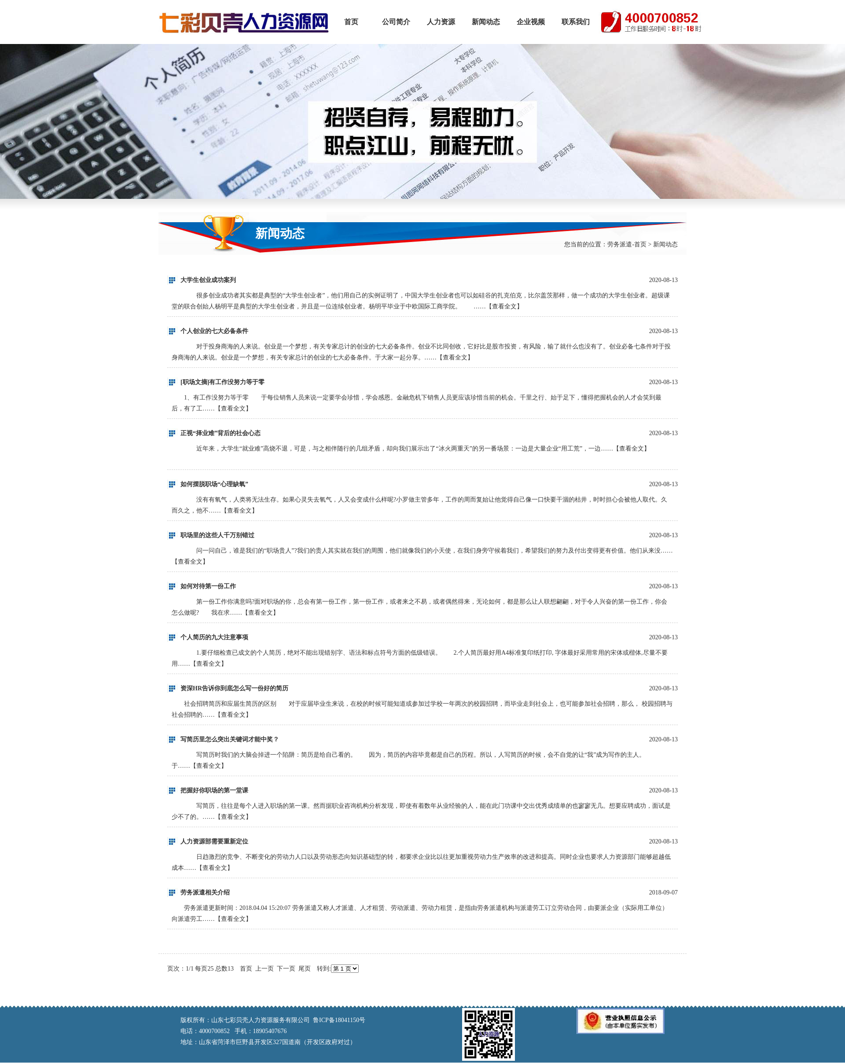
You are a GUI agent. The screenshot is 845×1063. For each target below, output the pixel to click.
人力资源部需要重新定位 (214, 841)
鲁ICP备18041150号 (339, 1020)
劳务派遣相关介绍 (205, 892)
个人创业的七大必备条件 (214, 331)
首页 (351, 22)
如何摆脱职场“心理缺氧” (214, 484)
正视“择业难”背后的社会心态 (220, 433)
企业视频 (531, 22)
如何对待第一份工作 (208, 586)
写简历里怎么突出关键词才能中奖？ (229, 739)
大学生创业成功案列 (208, 280)
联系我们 (576, 22)
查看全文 (504, 306)
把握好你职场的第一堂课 (214, 790)
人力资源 (441, 22)
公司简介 (396, 22)
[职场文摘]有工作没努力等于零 (222, 382)
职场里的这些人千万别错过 (217, 535)
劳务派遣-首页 (627, 244)
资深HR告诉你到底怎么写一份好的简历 (234, 688)
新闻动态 (486, 22)
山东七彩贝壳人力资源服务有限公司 (243, 22)
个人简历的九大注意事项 (214, 637)
